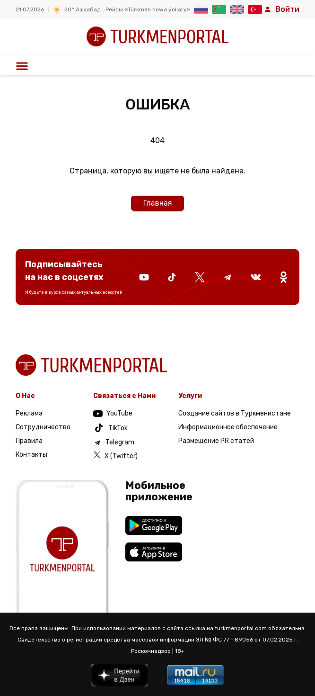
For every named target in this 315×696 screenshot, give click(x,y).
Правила (29, 441)
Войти (281, 9)
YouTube (112, 413)
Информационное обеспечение (228, 427)
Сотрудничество (43, 427)
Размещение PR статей (216, 441)
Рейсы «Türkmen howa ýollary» (147, 9)
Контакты (31, 455)
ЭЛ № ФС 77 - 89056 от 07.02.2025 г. (247, 639)
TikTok (110, 428)
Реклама (29, 413)
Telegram (113, 442)
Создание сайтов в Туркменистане (234, 413)
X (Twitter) (115, 455)
